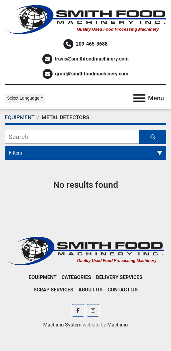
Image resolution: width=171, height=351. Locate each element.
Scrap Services (53, 290)
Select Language (23, 98)
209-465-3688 (92, 44)
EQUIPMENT (43, 277)
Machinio (117, 325)
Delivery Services (119, 277)
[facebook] (78, 310)
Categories (76, 277)
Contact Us (123, 290)
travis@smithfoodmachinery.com (92, 59)
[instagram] (93, 310)
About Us (90, 290)
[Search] (72, 137)
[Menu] (139, 98)
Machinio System (62, 325)
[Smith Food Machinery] (85, 251)
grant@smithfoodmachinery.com (91, 74)
